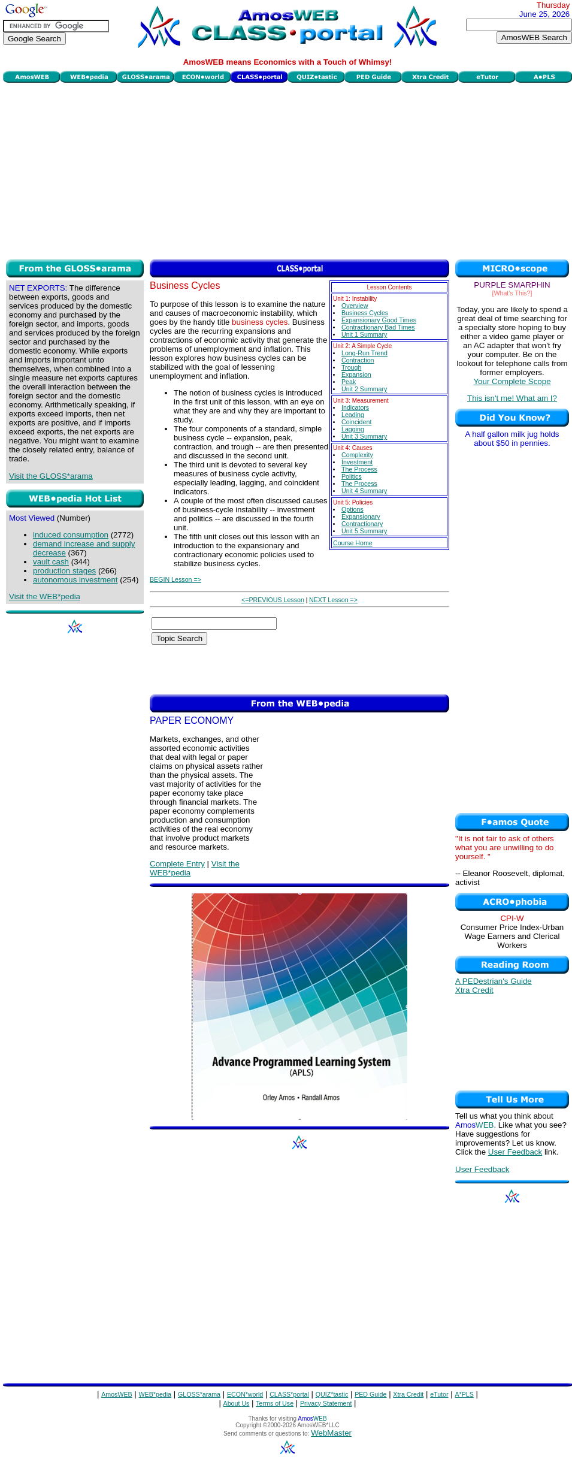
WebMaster (331, 1432)
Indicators (355, 407)
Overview (354, 305)
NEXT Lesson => (333, 599)
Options (352, 509)
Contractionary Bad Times (378, 327)
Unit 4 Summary (364, 490)
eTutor (439, 1394)
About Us (236, 1403)
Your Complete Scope (511, 381)
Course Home (353, 542)
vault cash (51, 561)
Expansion (356, 374)
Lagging (352, 429)
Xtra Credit (474, 990)
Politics (351, 476)
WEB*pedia (155, 1394)
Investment (357, 462)
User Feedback (515, 1151)
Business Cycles (364, 312)
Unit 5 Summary (364, 530)
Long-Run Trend (364, 353)
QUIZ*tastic (332, 1394)
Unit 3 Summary (364, 436)
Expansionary (360, 516)
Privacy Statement (326, 1403)
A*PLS (464, 1394)
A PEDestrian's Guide (493, 981)
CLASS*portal (289, 1394)
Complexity (357, 454)
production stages (64, 570)
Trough (351, 367)
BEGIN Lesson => (175, 579)
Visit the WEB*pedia (44, 596)
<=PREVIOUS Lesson (272, 599)
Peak (348, 381)
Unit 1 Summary (364, 334)
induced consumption (70, 534)
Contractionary (362, 523)
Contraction (357, 360)
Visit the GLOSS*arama (51, 476)
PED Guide (370, 1394)
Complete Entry (177, 863)
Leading (352, 414)
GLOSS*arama (199, 1394)
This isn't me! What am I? (512, 398)
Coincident (356, 421)
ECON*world (245, 1394)
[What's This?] (512, 293)
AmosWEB (116, 1394)
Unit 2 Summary (364, 388)
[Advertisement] (287, 169)
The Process (359, 469)
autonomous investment (75, 579)
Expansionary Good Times (378, 320)
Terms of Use (274, 1403)
